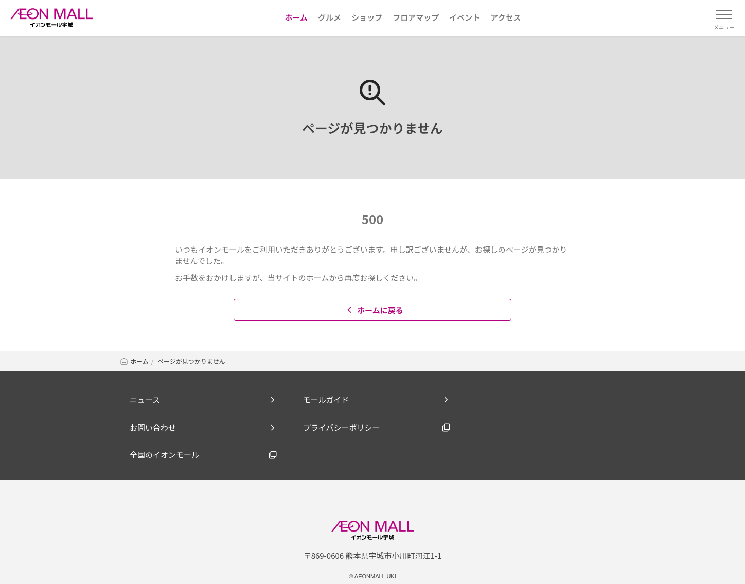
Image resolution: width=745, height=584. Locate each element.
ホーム (134, 361)
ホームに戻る (373, 310)
